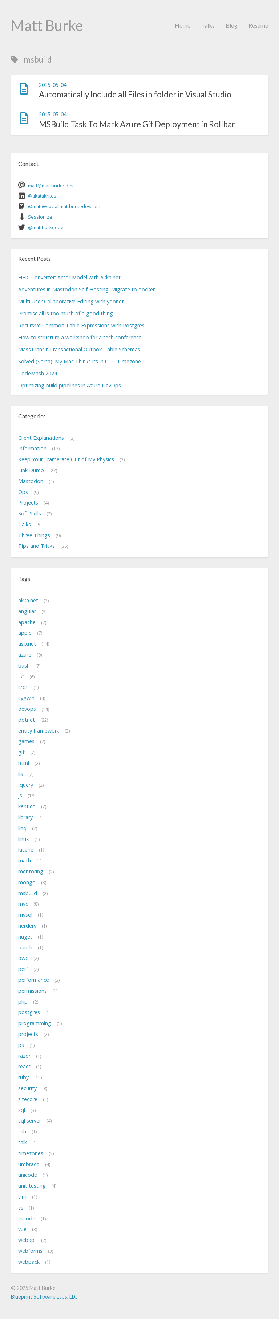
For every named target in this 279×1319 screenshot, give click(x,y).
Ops (23, 492)
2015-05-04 (52, 85)
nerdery (27, 925)
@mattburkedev (45, 227)
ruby (23, 1077)
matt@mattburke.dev (50, 185)
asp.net (27, 643)
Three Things (34, 535)
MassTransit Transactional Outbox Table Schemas (79, 349)
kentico (27, 806)
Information (32, 448)
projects (28, 1034)
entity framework (38, 730)
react (24, 1066)
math (24, 860)
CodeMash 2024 (37, 373)
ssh (22, 1131)
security (27, 1088)
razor (24, 1055)
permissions (32, 990)
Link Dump (31, 470)
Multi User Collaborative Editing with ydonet (71, 301)
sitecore (27, 1099)
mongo (27, 882)
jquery (25, 784)
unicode (27, 1174)
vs (20, 1207)
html (23, 763)
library (25, 817)
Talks (208, 25)
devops (27, 708)
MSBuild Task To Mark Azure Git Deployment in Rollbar (137, 124)
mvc (23, 903)
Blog (232, 25)
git (21, 752)
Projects (28, 502)
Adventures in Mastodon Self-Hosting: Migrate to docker (86, 289)
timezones (30, 1153)
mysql (25, 914)
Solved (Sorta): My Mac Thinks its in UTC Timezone (79, 361)
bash (24, 665)
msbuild (27, 893)
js (20, 795)
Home (182, 25)
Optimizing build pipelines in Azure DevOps (69, 385)
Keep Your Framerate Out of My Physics (66, 459)
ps (21, 1044)
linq (22, 828)
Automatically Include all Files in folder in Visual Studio (135, 94)
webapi (27, 1239)
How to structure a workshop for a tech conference (80, 337)
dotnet (26, 719)
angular (27, 611)
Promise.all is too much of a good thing (65, 313)
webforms (30, 1250)
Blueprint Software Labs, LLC (44, 1297)
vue (22, 1229)
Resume (258, 25)
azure (24, 654)
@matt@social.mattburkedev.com (64, 206)
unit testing (32, 1185)
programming (34, 1023)
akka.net (28, 600)
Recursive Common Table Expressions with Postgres (81, 325)
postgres (29, 1012)
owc (23, 958)
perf (23, 968)
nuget (25, 936)
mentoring (30, 871)
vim (22, 1196)
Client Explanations (41, 437)
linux (23, 839)
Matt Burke (47, 25)
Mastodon (30, 481)
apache (27, 622)
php (23, 1001)
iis (20, 773)
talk (22, 1142)
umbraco (29, 1164)
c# (21, 676)
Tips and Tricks (36, 545)
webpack (29, 1261)
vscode (26, 1218)
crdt (23, 687)
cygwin (26, 697)
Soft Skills (29, 513)
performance (33, 979)
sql (21, 1110)
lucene (25, 849)
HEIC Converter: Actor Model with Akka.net (69, 277)
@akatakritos (42, 195)
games (26, 741)
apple (25, 632)
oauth (25, 947)
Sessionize (40, 217)
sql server (29, 1120)
